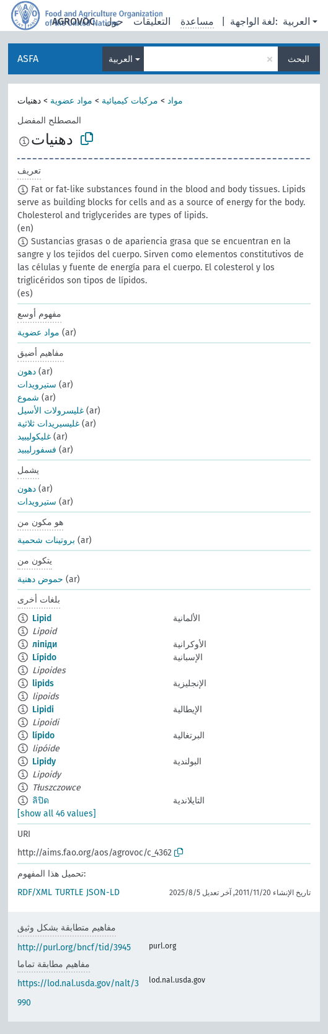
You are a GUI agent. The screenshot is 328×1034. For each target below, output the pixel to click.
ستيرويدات (36, 384)
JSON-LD (103, 892)
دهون (26, 371)
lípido (43, 735)
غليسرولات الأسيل (50, 410)
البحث (298, 59)
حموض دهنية (40, 579)
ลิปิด (40, 800)
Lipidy (44, 761)
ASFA (27, 58)
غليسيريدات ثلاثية (48, 423)
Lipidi (43, 709)
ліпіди (44, 644)
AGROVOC (73, 21)
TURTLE (69, 892)
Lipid (41, 618)
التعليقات (152, 21)
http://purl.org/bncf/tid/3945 (74, 947)
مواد (175, 100)
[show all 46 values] (56, 813)
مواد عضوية (71, 100)
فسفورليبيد (36, 449)
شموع (28, 397)
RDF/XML (34, 892)
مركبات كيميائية (130, 100)
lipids (43, 683)
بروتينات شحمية (46, 540)
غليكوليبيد (34, 436)
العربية (296, 21)
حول (114, 21)
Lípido (44, 657)
